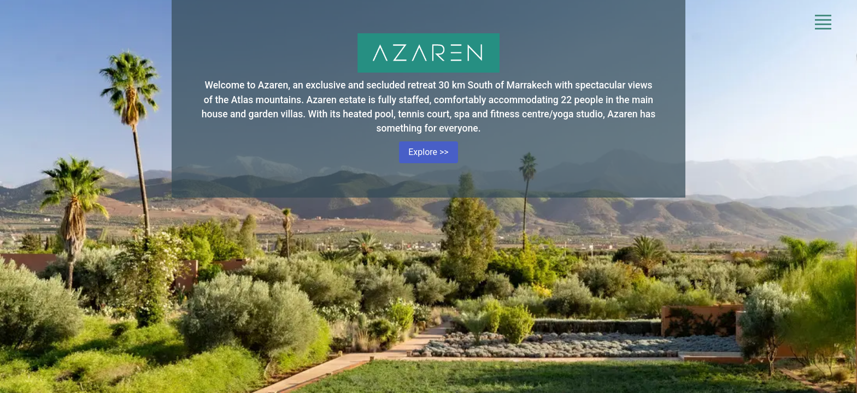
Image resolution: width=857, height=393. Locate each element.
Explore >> (428, 152)
